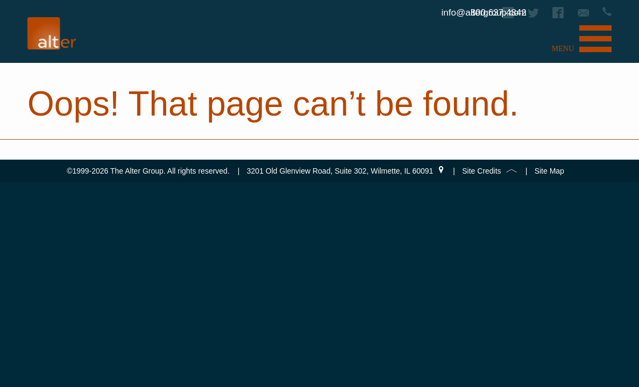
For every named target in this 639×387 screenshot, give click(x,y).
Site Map (549, 171)
